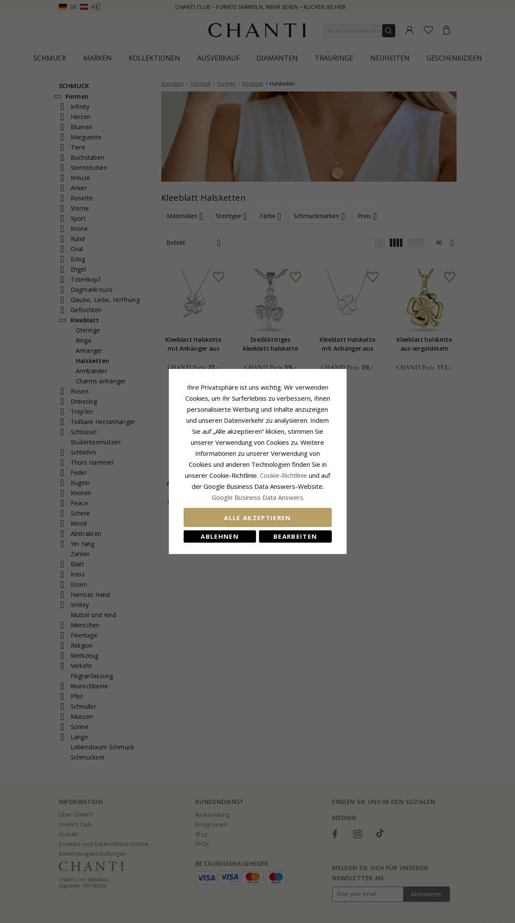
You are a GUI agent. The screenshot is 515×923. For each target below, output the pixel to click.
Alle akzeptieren (257, 517)
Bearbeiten (295, 536)
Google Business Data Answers (257, 497)
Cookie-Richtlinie (283, 475)
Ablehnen (220, 536)
